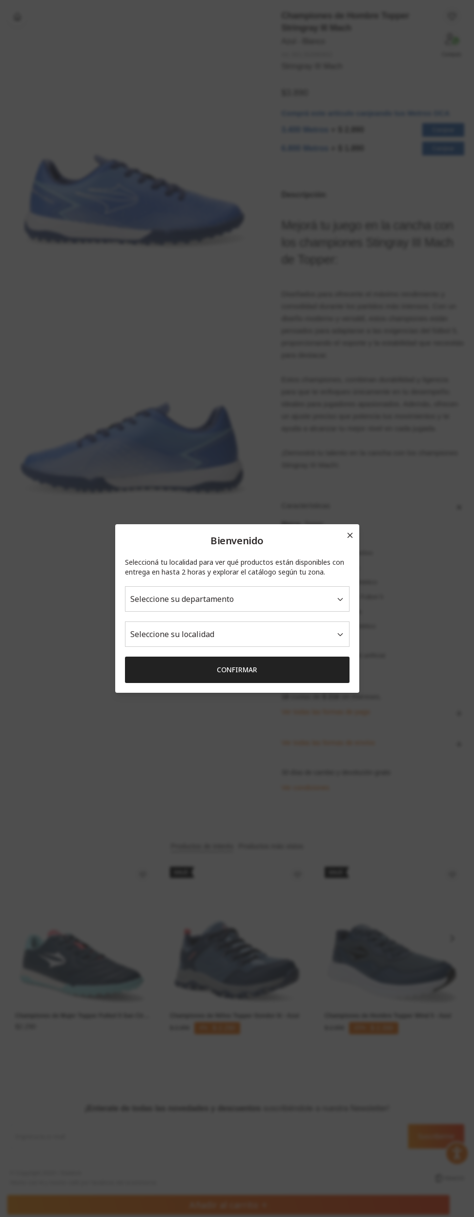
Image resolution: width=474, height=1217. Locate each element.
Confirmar (237, 669)
